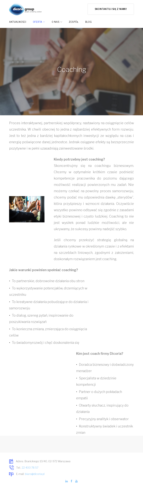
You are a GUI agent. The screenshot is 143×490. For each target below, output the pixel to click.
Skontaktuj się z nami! (111, 9)
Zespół (73, 21)
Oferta (37, 21)
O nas (56, 21)
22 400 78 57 (30, 467)
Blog (88, 21)
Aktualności (17, 21)
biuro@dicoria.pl (35, 473)
